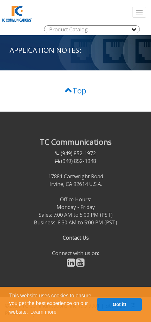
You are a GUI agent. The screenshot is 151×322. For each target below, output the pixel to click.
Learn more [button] (43, 312)
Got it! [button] (119, 304)
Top (75, 90)
